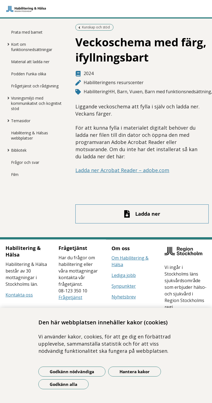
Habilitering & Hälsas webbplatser (29, 135)
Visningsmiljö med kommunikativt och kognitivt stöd (36, 103)
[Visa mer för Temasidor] (6, 120)
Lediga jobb (124, 275)
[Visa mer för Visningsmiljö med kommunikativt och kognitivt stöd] (6, 98)
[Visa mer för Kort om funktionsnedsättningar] (6, 44)
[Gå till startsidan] (106, 8)
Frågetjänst (70, 297)
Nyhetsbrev (124, 297)
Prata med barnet (27, 32)
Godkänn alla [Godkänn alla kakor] (63, 384)
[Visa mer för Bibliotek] (6, 150)
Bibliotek (18, 150)
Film (14, 174)
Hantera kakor (135, 371)
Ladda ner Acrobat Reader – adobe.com (122, 170)
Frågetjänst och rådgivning (35, 86)
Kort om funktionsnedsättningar (31, 47)
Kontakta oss (19, 295)
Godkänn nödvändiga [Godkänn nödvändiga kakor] (72, 371)
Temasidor (20, 120)
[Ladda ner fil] (141, 213)
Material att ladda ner (30, 61)
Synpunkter (124, 286)
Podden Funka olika (28, 73)
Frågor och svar (25, 162)
